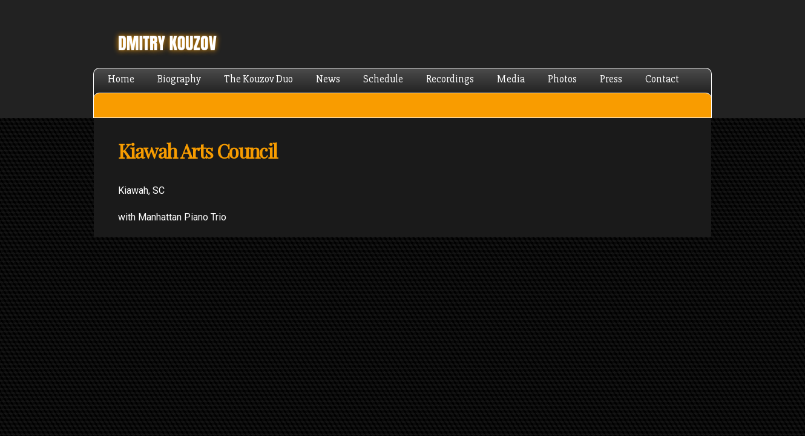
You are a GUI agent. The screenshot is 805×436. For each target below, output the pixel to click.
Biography (179, 79)
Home (121, 79)
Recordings (450, 79)
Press (611, 79)
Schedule (383, 79)
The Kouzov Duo (258, 79)
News (328, 79)
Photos (562, 79)
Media (511, 79)
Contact (662, 79)
